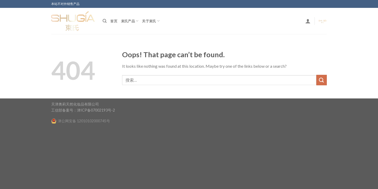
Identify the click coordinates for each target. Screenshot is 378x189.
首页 (113, 21)
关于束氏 (150, 20)
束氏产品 (129, 20)
